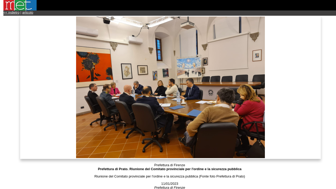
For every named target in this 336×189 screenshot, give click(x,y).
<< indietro (11, 12)
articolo (27, 12)
